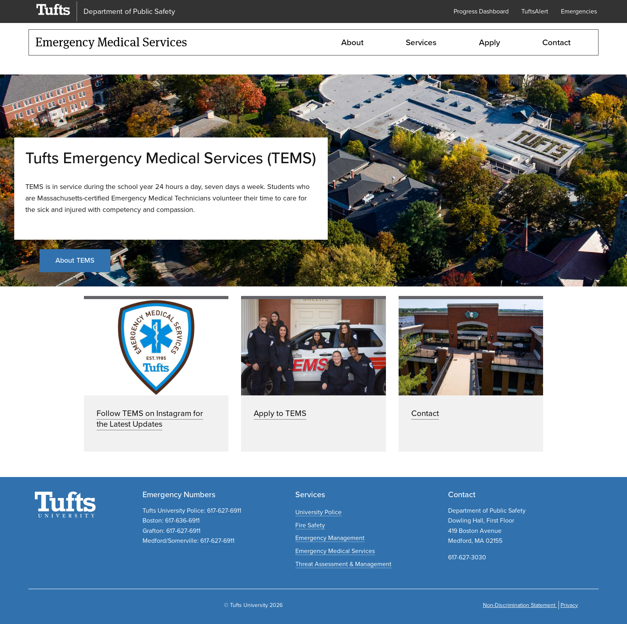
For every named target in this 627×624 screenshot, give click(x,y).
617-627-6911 (224, 510)
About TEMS (75, 260)
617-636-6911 (182, 520)
